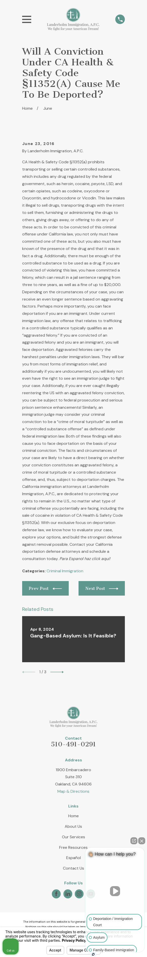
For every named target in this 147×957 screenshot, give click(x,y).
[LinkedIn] (67, 893)
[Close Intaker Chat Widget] (141, 840)
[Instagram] (79, 893)
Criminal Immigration (65, 571)
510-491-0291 (73, 744)
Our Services (73, 837)
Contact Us (73, 868)
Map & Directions (73, 791)
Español (73, 857)
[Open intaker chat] (93, 954)
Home (73, 815)
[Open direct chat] (133, 840)
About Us (73, 826)
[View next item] (57, 672)
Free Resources (73, 847)
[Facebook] (56, 893)
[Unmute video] (115, 891)
